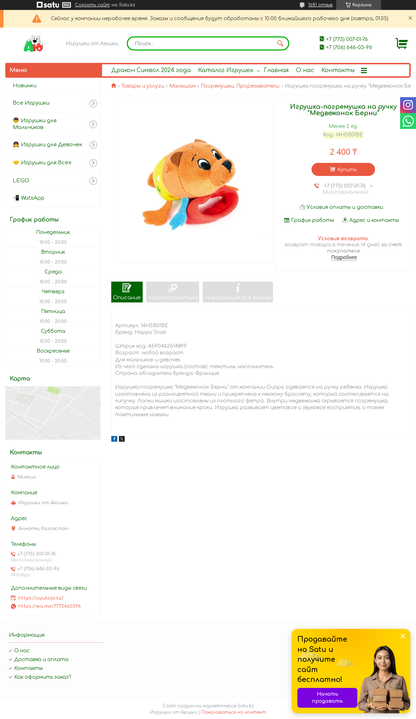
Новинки (24, 86)
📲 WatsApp (28, 198)
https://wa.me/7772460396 (49, 606)
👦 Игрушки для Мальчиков (35, 124)
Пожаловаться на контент (233, 712)
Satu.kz (246, 705)
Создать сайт (92, 4)
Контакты (338, 70)
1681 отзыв (320, 4)
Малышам (182, 86)
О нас (305, 70)
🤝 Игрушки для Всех (42, 163)
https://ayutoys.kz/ (41, 598)
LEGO (21, 181)
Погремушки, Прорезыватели (240, 86)
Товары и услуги (142, 86)
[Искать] (280, 43)
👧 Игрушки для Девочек (47, 145)
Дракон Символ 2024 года (151, 70)
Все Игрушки (31, 103)
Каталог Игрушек (225, 70)
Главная (276, 70)
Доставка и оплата (41, 659)
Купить (347, 169)
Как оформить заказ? (42, 677)
